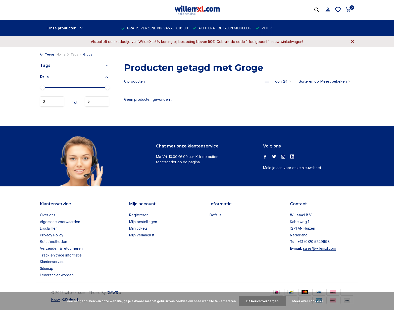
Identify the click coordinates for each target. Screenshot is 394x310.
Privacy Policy (51, 235)
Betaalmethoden (53, 241)
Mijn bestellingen (143, 222)
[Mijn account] (327, 10)
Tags (76, 54)
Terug (47, 54)
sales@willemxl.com (319, 248)
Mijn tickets (138, 228)
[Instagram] (283, 157)
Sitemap (46, 268)
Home (63, 54)
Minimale (52, 101)
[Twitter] (274, 157)
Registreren (139, 215)
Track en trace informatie (61, 255)
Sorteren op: (309, 81)
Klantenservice (52, 262)
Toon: (277, 81)
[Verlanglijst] (338, 10)
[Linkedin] (292, 157)
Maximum (97, 101)
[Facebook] (265, 157)
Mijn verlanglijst (141, 235)
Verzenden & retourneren (61, 248)
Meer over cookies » (308, 301)
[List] (267, 81)
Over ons (47, 215)
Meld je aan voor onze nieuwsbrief (292, 168)
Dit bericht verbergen (262, 301)
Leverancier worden (57, 275)
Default (215, 215)
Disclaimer (48, 228)
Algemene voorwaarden (60, 222)
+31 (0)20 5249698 (314, 241)
